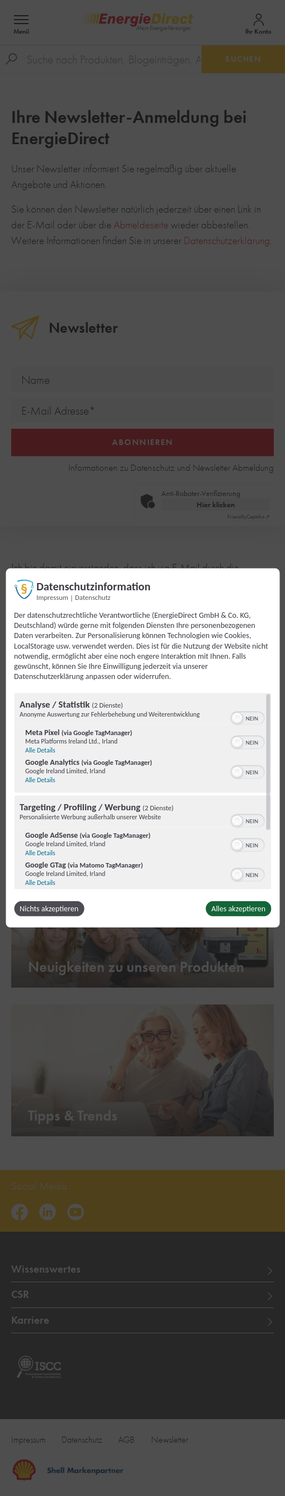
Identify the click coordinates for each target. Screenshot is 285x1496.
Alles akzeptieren (238, 909)
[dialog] (142, 748)
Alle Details (40, 750)
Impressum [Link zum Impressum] (52, 597)
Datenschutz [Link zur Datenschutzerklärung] (92, 597)
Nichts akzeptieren (49, 909)
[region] (142, 791)
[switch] (247, 717)
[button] (237, 718)
